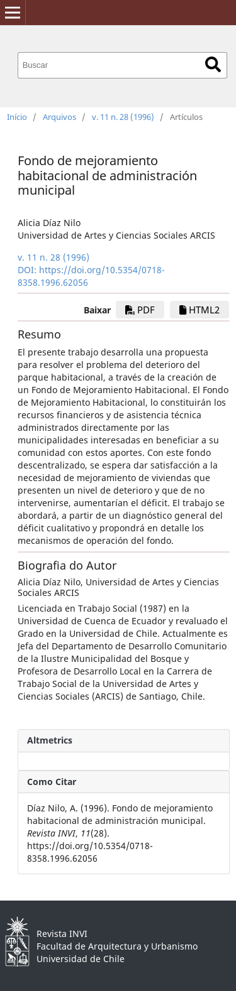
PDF (140, 309)
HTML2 (199, 309)
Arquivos (59, 116)
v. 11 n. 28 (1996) (123, 116)
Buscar (213, 64)
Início (17, 116)
